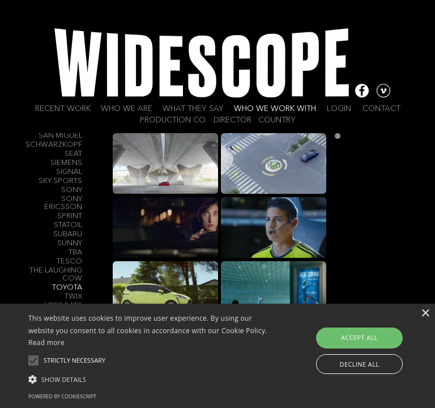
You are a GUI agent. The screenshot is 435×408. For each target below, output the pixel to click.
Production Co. (173, 120)
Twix (73, 296)
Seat (73, 154)
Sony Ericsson (63, 203)
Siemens (66, 163)
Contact (381, 109)
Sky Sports (60, 181)
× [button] (425, 313)
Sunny (69, 243)
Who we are (126, 109)
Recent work (63, 109)
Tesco (69, 261)
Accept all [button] (359, 337)
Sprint (69, 216)
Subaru (67, 234)
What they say (193, 109)
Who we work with (275, 109)
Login (339, 109)
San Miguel (60, 135)
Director (232, 120)
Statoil (68, 225)
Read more (46, 342)
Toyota (67, 287)
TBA (75, 252)
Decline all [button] (359, 364)
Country (277, 120)
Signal (69, 172)
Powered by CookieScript (62, 396)
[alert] (217, 356)
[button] (151, 378)
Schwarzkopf (53, 144)
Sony (71, 190)
